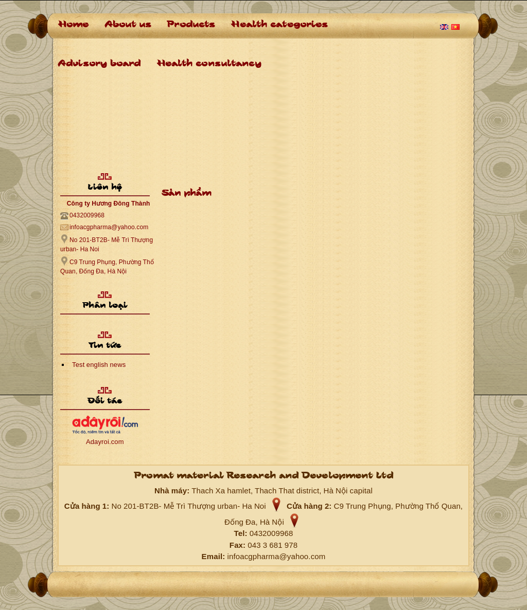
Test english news (99, 364)
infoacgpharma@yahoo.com (108, 227)
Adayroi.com (105, 442)
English (444, 27)
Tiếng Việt (455, 27)
